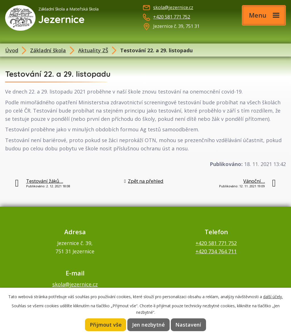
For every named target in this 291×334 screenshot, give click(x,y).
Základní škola (48, 50)
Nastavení (188, 324)
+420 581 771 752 (171, 17)
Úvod (11, 50)
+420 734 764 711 (216, 251)
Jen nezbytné (149, 324)
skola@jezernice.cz (173, 7)
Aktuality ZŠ (93, 50)
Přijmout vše (106, 324)
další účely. (273, 296)
